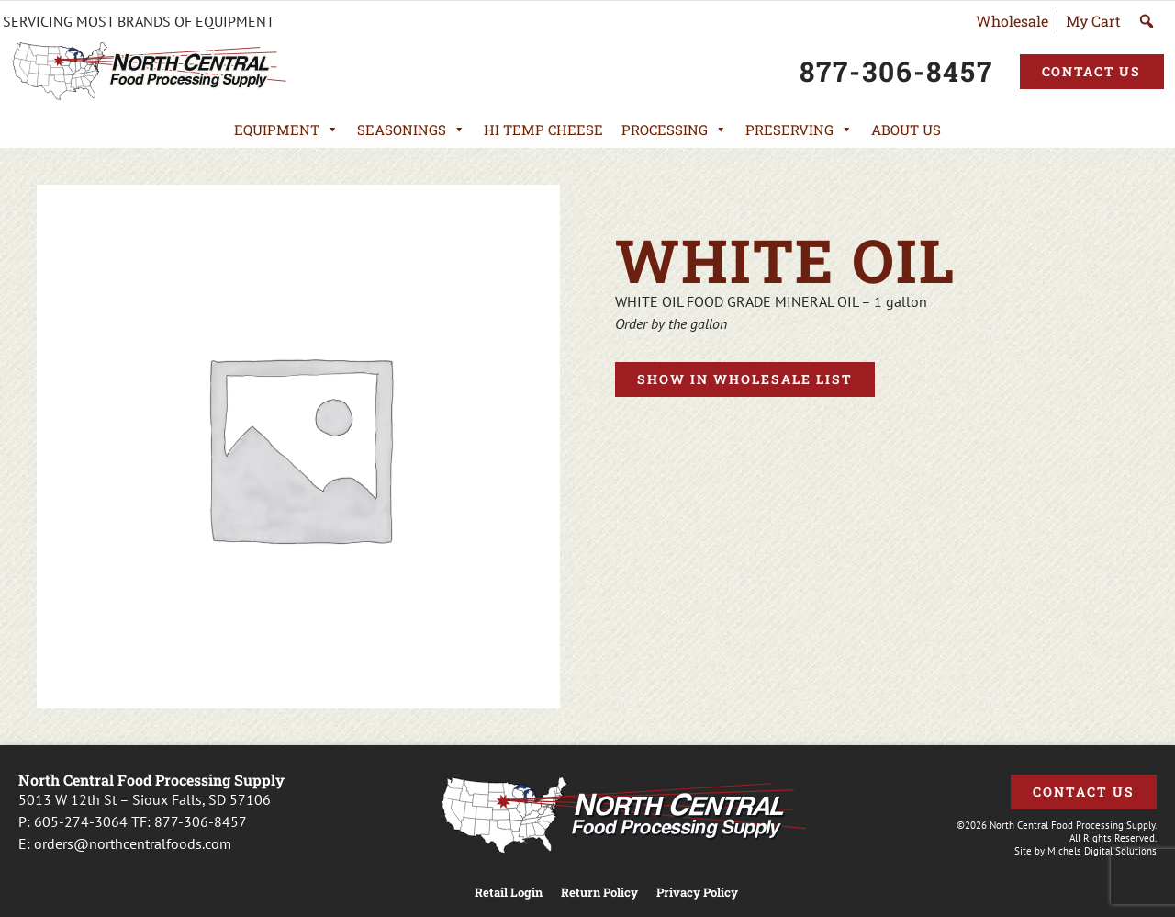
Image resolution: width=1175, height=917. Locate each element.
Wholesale (1012, 20)
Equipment (286, 129)
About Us (906, 129)
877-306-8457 (200, 821)
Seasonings (411, 129)
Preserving (799, 129)
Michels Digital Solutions (1102, 850)
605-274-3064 (81, 821)
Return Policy (599, 893)
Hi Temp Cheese (543, 129)
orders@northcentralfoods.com (132, 843)
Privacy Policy (697, 893)
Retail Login (509, 893)
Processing (674, 129)
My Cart (1093, 20)
